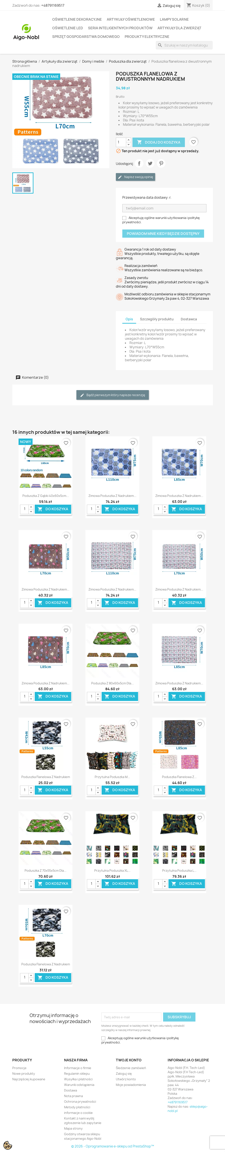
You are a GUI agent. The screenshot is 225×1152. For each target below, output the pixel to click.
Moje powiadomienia (131, 1085)
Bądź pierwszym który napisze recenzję (112, 395)
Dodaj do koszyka (158, 142)
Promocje (19, 1068)
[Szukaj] (184, 45)
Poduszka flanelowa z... (179, 777)
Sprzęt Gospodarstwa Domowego (86, 36)
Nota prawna (73, 1096)
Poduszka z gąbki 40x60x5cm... (45, 496)
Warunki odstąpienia (79, 1085)
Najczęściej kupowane (28, 1079)
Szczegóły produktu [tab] (157, 319)
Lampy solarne (174, 19)
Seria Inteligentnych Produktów (120, 28)
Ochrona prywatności (80, 1101)
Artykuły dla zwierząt (179, 28)
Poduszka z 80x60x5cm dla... (112, 683)
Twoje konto (129, 1060)
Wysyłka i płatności (78, 1079)
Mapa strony (73, 1128)
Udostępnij (139, 163)
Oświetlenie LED (67, 28)
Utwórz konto (126, 1079)
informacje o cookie (78, 1113)
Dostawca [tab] (189, 319)
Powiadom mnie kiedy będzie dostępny (163, 233)
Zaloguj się (124, 1073)
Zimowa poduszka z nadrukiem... (112, 496)
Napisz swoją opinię (135, 177)
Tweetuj (150, 163)
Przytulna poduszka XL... (112, 870)
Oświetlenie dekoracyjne (77, 19)
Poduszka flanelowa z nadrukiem (45, 777)
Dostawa (70, 1090)
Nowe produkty (23, 1073)
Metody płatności (77, 1107)
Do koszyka (53, 509)
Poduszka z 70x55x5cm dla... (45, 870)
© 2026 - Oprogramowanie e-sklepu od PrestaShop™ (112, 1146)
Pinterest (161, 163)
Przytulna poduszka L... (179, 870)
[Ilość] (121, 142)
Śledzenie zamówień (131, 1068)
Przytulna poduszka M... (112, 777)
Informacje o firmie (77, 1068)
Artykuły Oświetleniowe (131, 19)
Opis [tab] (129, 319)
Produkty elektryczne (147, 36)
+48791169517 (52, 5)
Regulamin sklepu (77, 1073)
